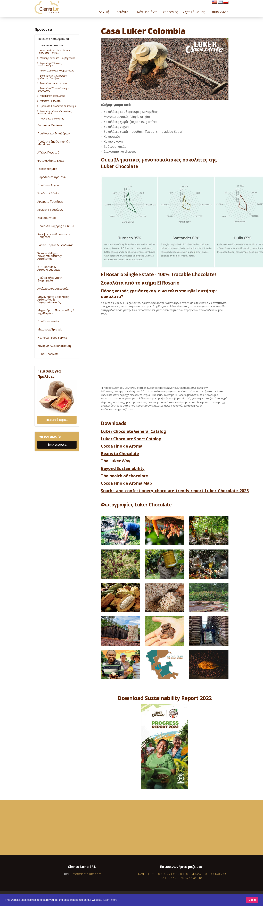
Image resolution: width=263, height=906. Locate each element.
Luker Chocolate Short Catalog (131, 438)
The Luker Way (115, 461)
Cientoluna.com (49, 8)
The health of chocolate (124, 476)
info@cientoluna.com (86, 874)
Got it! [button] (252, 900)
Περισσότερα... (57, 420)
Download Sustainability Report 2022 (165, 698)
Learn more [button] (110, 899)
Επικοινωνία (57, 444)
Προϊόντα (43, 29)
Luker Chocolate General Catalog (133, 431)
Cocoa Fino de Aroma (121, 446)
